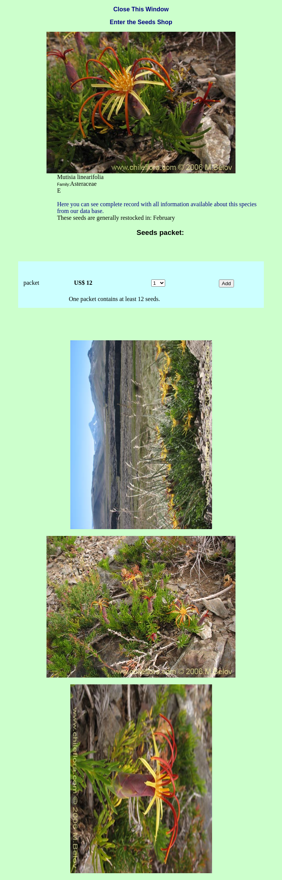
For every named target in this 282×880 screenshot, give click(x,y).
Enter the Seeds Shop (141, 22)
